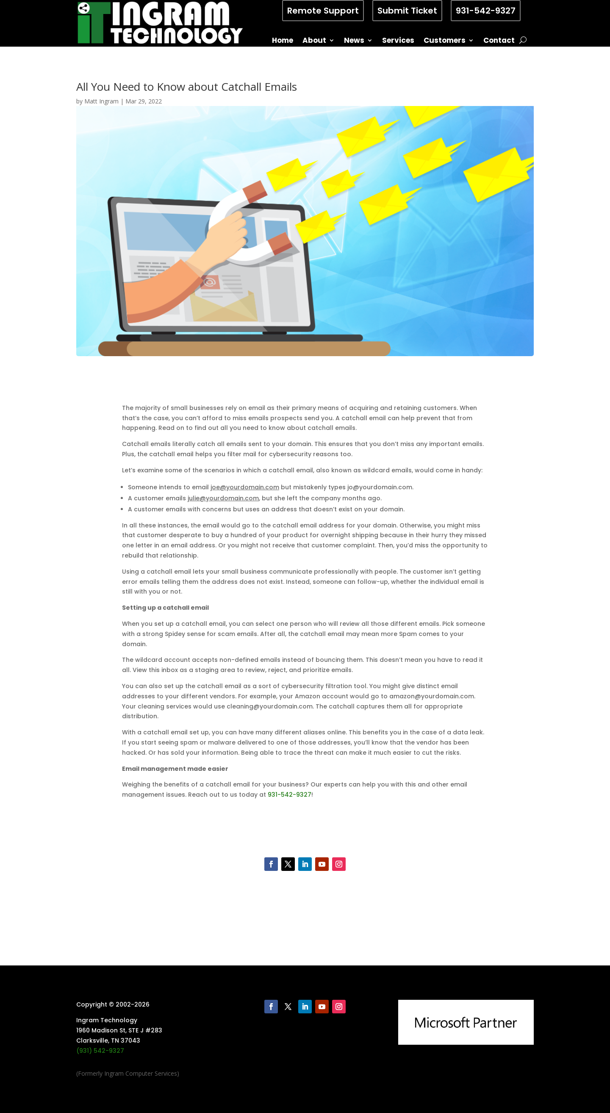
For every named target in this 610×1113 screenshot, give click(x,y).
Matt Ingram (101, 101)
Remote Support (323, 11)
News (354, 41)
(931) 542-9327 (100, 1050)
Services (398, 41)
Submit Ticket (407, 11)
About (314, 41)
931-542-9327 (486, 11)
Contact (499, 41)
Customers (445, 41)
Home (282, 41)
